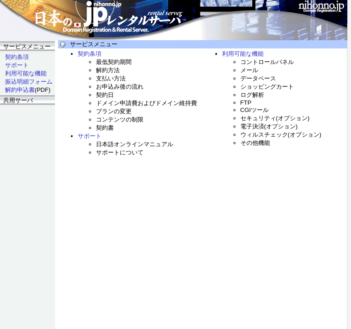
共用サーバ (18, 100)
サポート (17, 65)
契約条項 (17, 56)
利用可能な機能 (26, 73)
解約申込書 (20, 89)
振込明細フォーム (29, 81)
